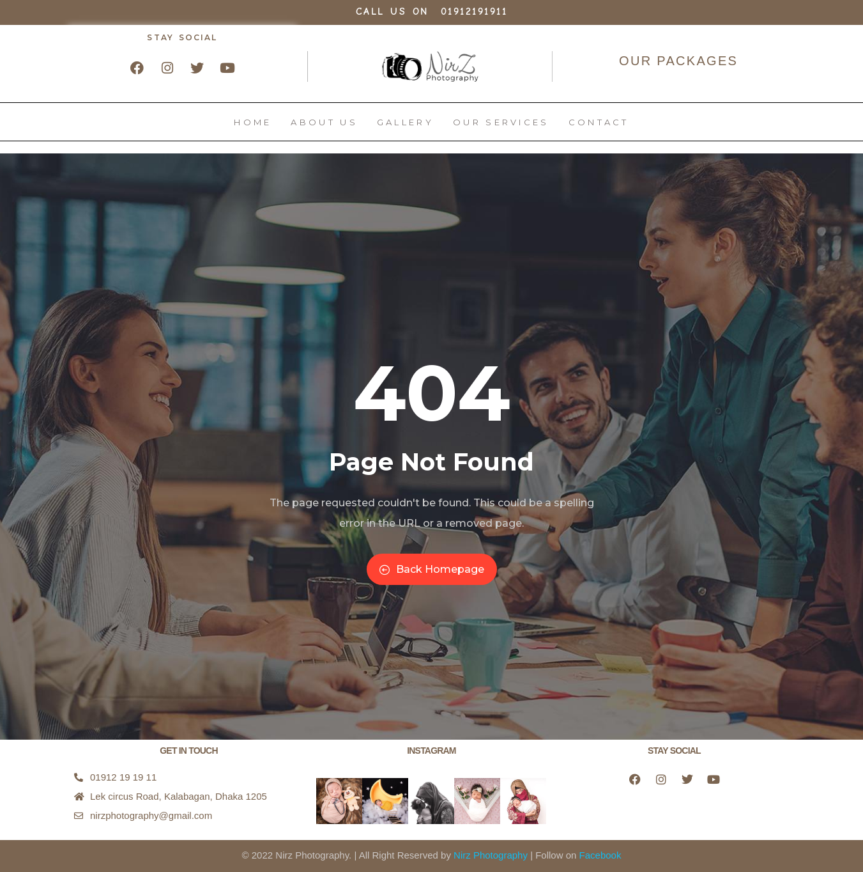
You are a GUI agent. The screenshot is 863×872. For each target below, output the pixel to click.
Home (252, 128)
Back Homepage (431, 569)
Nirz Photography (491, 855)
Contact (599, 128)
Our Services (501, 128)
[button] (339, 801)
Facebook (600, 855)
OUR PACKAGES (678, 61)
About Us (324, 128)
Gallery (405, 128)
